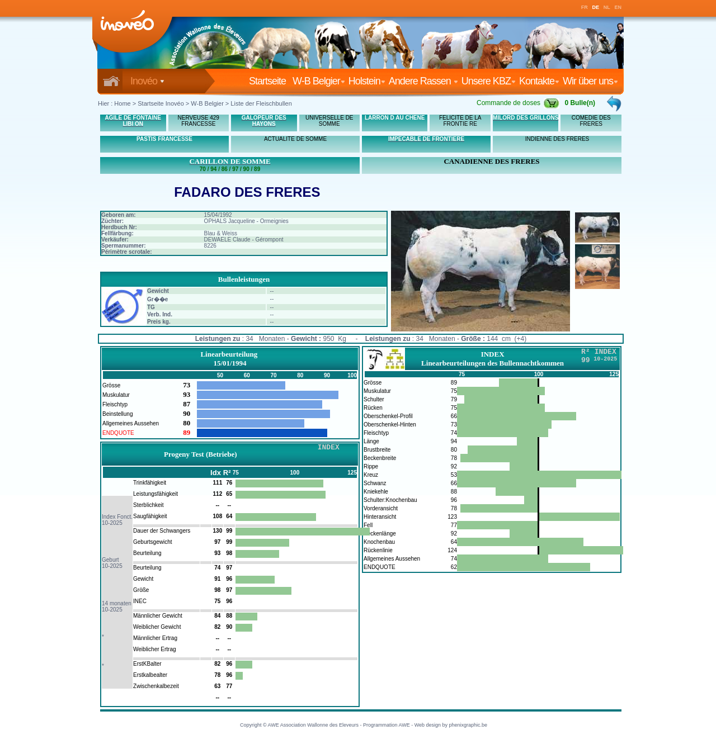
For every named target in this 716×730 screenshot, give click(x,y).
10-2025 (112, 523)
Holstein (366, 81)
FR (584, 7)
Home (122, 103)
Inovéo (147, 81)
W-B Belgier (319, 81)
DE (596, 7)
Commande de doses (518, 103)
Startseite (269, 81)
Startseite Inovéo (161, 103)
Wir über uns (590, 81)
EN (618, 7)
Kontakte (539, 81)
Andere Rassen (423, 81)
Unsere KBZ (488, 81)
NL (607, 7)
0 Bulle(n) (579, 103)
